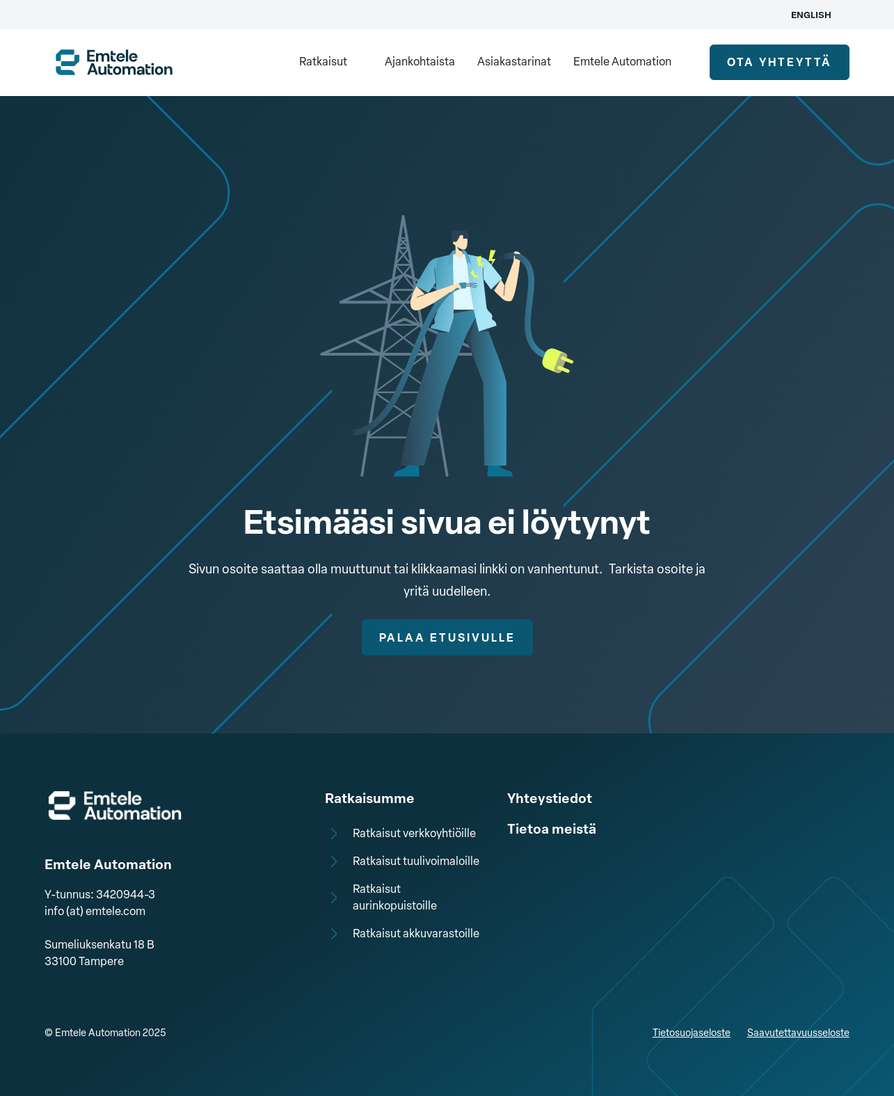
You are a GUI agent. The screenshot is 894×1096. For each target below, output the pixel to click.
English (811, 15)
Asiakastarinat (514, 61)
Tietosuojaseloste (692, 1033)
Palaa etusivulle (447, 637)
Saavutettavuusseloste (798, 1033)
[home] (114, 62)
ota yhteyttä (779, 62)
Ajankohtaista (420, 61)
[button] (331, 62)
